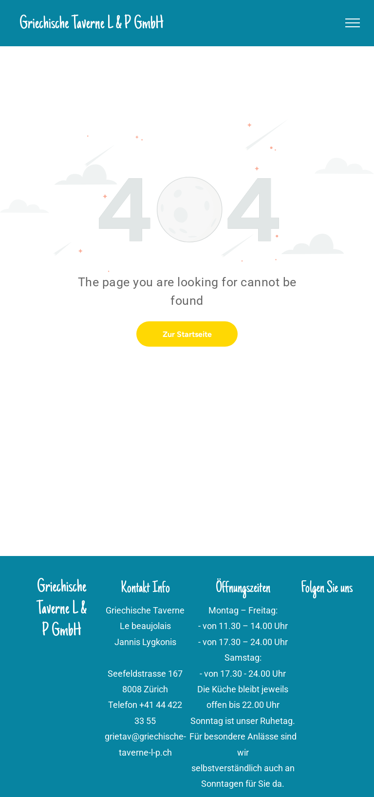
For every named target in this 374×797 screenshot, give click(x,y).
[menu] (352, 23)
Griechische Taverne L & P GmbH (91, 24)
